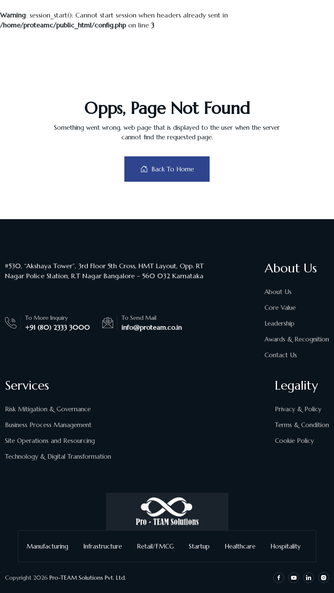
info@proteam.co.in (151, 327)
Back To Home (167, 169)
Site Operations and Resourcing (50, 441)
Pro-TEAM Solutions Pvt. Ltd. (87, 577)
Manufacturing (51, 546)
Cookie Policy (294, 441)
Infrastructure (106, 546)
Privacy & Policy (298, 409)
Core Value (280, 307)
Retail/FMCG (159, 546)
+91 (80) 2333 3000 (57, 327)
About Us (278, 292)
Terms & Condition (302, 425)
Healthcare (243, 546)
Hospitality (288, 546)
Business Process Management (48, 425)
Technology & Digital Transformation (58, 456)
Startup (202, 546)
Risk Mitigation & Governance (48, 409)
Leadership (279, 323)
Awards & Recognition (297, 339)
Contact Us (281, 355)
